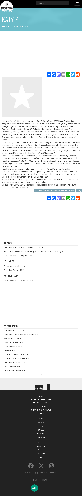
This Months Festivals (41, 410)
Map (41, 457)
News (41, 419)
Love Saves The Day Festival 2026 (18, 280)
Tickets (41, 413)
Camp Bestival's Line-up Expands (18, 255)
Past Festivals (41, 406)
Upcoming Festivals (41, 402)
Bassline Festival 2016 (13, 342)
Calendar (41, 450)
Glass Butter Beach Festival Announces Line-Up (24, 247)
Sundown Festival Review (14, 266)
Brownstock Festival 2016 (15, 370)
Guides (41, 430)
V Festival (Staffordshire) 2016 (16, 358)
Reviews (41, 426)
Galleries (41, 453)
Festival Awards (41, 437)
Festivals (41, 396)
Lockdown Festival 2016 (14, 346)
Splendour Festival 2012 (14, 270)
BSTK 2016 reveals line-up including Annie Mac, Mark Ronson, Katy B (33, 251)
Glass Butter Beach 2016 (14, 362)
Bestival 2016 (9, 350)
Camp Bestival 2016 (12, 366)
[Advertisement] (41, 51)
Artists (41, 422)
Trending (41, 433)
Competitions (41, 442)
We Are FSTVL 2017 (12, 338)
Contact (41, 446)
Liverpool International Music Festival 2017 (22, 334)
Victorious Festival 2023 (14, 330)
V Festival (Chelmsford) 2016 (16, 354)
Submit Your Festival (41, 399)
